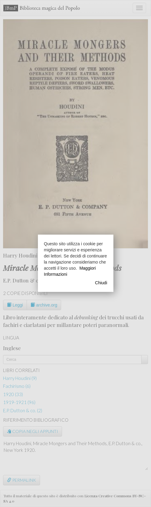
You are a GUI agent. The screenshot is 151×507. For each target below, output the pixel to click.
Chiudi (101, 282)
